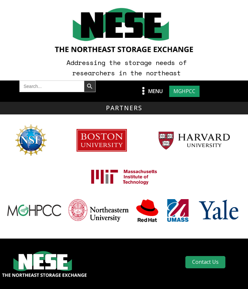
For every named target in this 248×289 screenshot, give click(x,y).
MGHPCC (184, 91)
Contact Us (205, 261)
